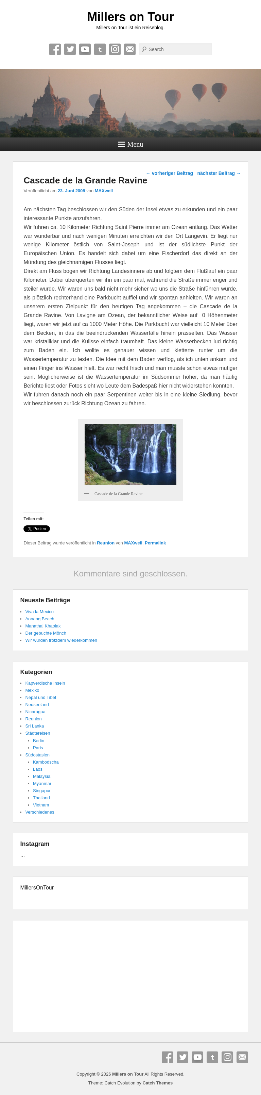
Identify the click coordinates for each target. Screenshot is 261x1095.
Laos (37, 769)
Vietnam (41, 804)
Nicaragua (35, 711)
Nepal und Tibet (40, 697)
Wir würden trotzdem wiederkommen (61, 640)
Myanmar (42, 783)
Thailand (41, 797)
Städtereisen (37, 733)
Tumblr (100, 49)
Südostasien (37, 754)
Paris (38, 747)
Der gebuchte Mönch (45, 633)
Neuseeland (37, 704)
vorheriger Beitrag (169, 173)
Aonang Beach (39, 618)
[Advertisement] (130, 977)
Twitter (70, 49)
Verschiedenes (39, 812)
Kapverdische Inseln (45, 683)
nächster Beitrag (219, 173)
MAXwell (104, 190)
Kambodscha (46, 762)
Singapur (42, 790)
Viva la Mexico (39, 611)
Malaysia (41, 776)
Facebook (55, 49)
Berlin (38, 740)
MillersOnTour (37, 887)
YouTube (85, 49)
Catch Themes (157, 1082)
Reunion (106, 542)
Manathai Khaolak (42, 625)
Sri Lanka (34, 726)
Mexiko (32, 690)
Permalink (155, 542)
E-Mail (130, 49)
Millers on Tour (130, 17)
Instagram (115, 49)
